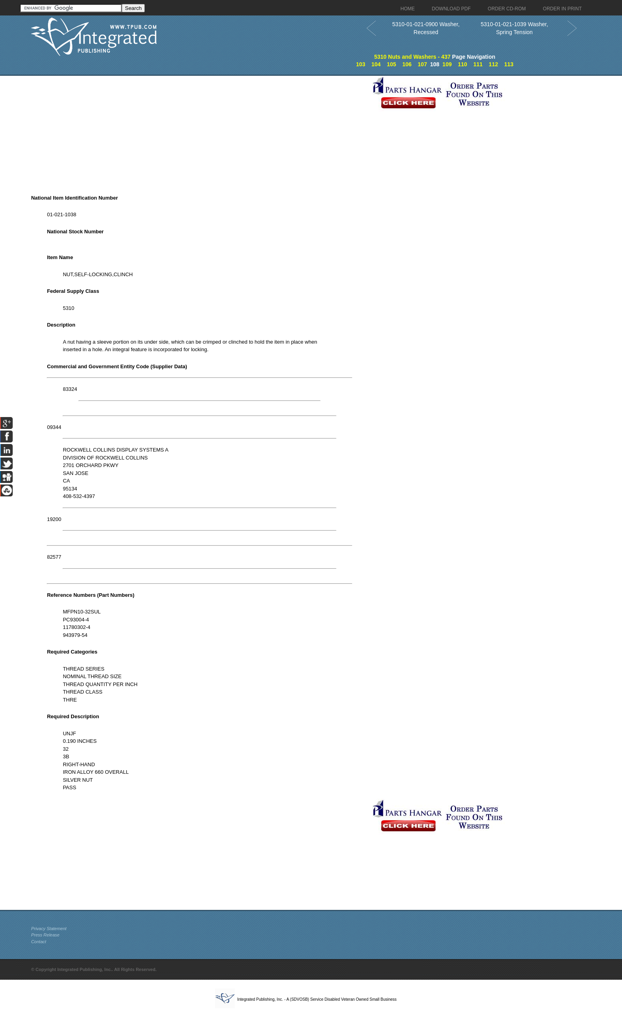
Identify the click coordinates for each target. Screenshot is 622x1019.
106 (406, 64)
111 (477, 64)
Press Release (45, 934)
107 (422, 64)
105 (391, 64)
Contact (38, 941)
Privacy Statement (48, 928)
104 (375, 64)
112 (493, 64)
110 (462, 64)
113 (508, 64)
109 (446, 64)
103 (360, 64)
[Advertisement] (199, 131)
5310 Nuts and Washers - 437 (412, 57)
